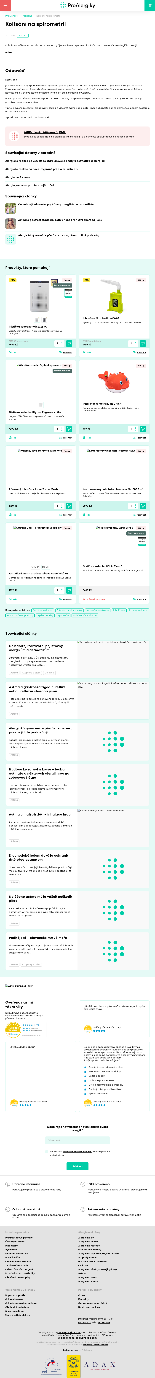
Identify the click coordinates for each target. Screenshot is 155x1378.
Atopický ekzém (87, 1258)
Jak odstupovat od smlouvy (21, 1303)
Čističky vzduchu (42, 610)
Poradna (27, 16)
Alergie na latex (87, 1277)
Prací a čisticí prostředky (20, 1274)
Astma (22, 36)
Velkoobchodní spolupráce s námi (77, 1338)
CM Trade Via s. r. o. (68, 1333)
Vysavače (63, 615)
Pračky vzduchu (138, 610)
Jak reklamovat (14, 1299)
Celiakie (83, 1266)
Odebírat (77, 1166)
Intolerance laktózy (89, 1250)
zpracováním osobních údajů (77, 1152)
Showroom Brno (14, 1311)
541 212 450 (104, 1323)
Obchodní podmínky (17, 1307)
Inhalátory (119, 610)
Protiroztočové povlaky (20, 615)
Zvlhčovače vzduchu (85, 615)
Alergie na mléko (88, 1242)
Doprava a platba (15, 1295)
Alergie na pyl (86, 1238)
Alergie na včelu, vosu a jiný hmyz (97, 1269)
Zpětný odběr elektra (17, 1315)
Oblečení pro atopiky (17, 1277)
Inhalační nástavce (98, 610)
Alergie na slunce (88, 1281)
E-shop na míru (70, 1350)
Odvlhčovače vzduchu (18, 1262)
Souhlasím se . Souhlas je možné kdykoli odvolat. (80, 1153)
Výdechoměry (45, 615)
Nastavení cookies (89, 1307)
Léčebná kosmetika (16, 1254)
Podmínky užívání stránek (95, 1345)
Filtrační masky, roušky (69, 610)
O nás (81, 1295)
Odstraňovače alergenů (19, 1269)
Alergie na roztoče (89, 1246)
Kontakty (83, 1299)
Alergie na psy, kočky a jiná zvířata (98, 1254)
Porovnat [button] (67, 352)
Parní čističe (12, 1258)
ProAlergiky (12, 16)
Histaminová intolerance (92, 1262)
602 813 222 (84, 1323)
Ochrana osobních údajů (92, 1303)
